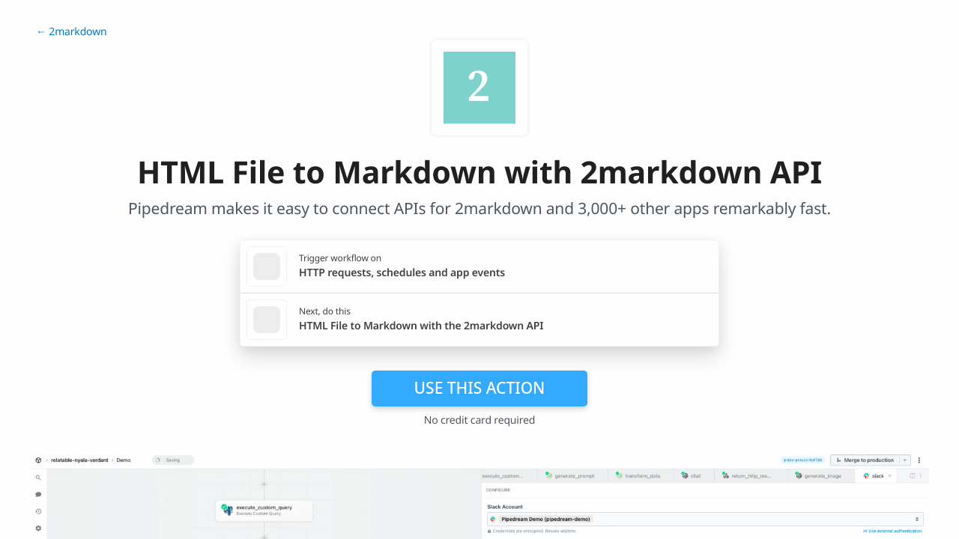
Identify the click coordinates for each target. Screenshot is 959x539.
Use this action (479, 387)
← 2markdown (71, 32)
